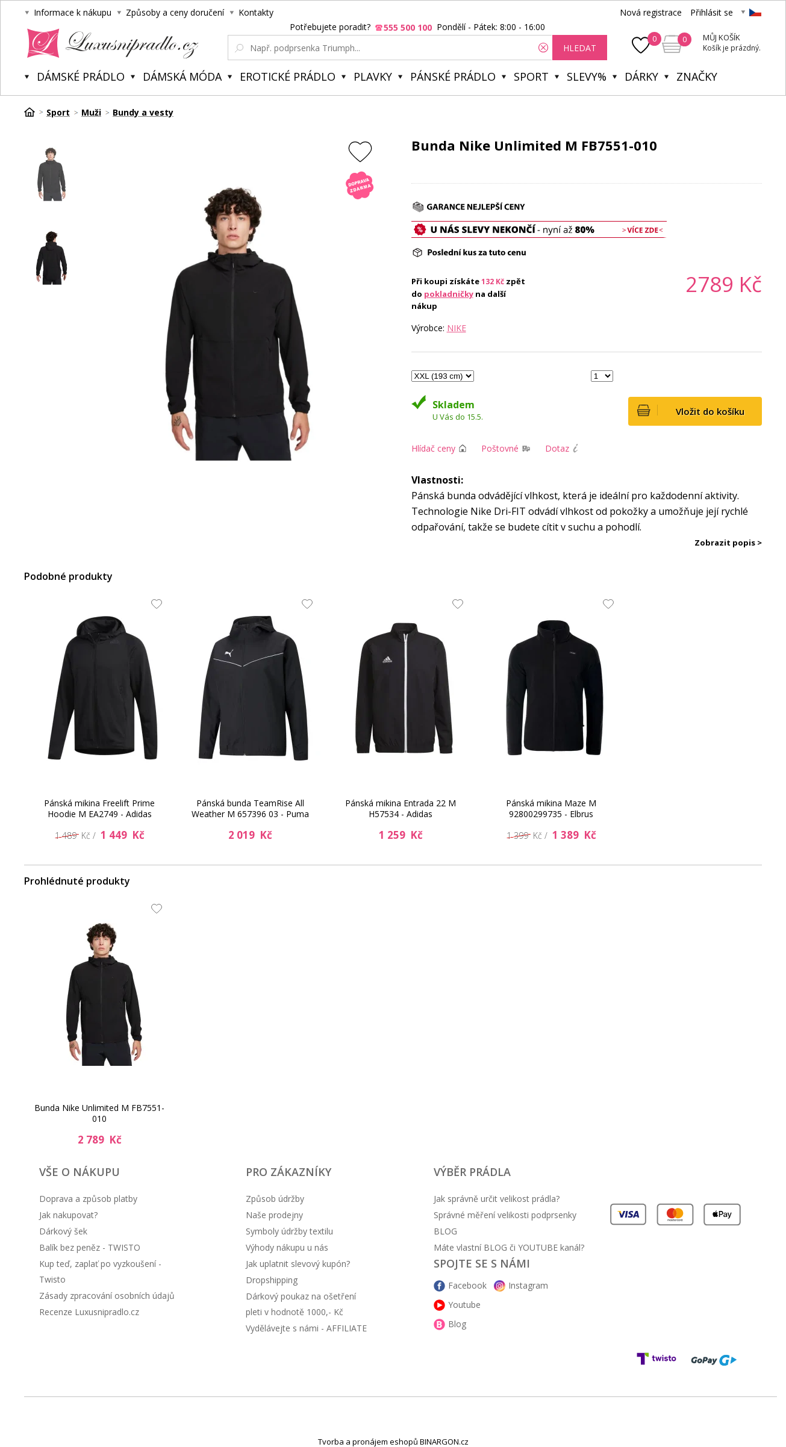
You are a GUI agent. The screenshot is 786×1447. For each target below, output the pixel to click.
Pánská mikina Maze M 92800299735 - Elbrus (551, 808)
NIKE (456, 328)
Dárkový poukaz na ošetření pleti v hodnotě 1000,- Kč (301, 1304)
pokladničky (448, 293)
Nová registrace (651, 12)
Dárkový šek (63, 1231)
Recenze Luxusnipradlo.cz (89, 1312)
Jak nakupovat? (68, 1215)
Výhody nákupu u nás (287, 1247)
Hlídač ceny (433, 448)
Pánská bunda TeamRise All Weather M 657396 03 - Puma (250, 808)
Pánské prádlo (453, 76)
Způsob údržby (275, 1198)
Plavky (373, 76)
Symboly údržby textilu (289, 1231)
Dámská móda (182, 76)
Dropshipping (272, 1280)
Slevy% (587, 76)
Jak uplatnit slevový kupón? (298, 1263)
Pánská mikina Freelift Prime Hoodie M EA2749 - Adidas (99, 808)
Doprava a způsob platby (88, 1198)
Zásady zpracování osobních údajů (107, 1295)
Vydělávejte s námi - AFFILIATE (306, 1328)
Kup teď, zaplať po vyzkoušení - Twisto (100, 1271)
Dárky (641, 76)
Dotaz (557, 448)
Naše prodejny (274, 1215)
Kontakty (256, 12)
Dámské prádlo (81, 76)
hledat (579, 48)
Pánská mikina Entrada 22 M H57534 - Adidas (400, 808)
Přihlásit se (711, 12)
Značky (696, 76)
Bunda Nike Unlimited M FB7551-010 (99, 1113)
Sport (531, 76)
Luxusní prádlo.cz (109, 43)
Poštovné (500, 448)
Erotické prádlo (287, 76)
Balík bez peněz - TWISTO (89, 1247)
